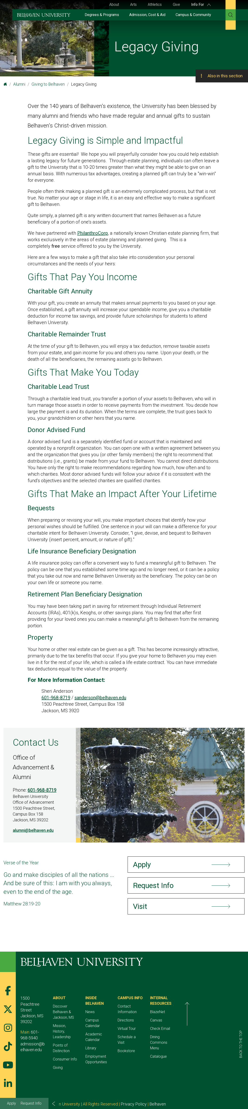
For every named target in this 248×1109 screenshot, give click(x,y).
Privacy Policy (134, 1087)
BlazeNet (200, 1012)
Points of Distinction (80, 1034)
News (111, 1006)
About (114, 4)
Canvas (199, 1020)
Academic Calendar (123, 1023)
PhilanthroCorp (92, 233)
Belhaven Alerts (163, 1087)
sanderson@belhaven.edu (100, 697)
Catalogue (201, 1051)
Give (176, 4)
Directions (158, 1014)
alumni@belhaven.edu (33, 830)
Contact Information (166, 1006)
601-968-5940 (43, 1020)
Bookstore (158, 1039)
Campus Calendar (121, 1014)
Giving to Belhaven (48, 84)
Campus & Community (193, 15)
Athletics (155, 4)
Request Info (31, 1103)
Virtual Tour (159, 1023)
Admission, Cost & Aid (147, 15)
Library (112, 1031)
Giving (68, 1051)
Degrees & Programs (102, 15)
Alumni (19, 84)
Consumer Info (76, 1042)
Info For (201, 4)
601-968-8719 (56, 697)
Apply (11, 1103)
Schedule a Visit (163, 1031)
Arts (133, 4)
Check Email (203, 1028)
